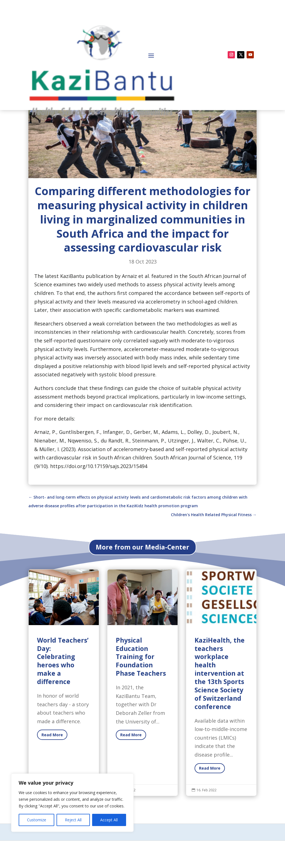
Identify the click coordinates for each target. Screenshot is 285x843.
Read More (209, 818)
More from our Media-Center (142, 597)
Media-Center (45, 134)
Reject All (73, 819)
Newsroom (81, 134)
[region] (72, 803)
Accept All (109, 819)
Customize (36, 819)
